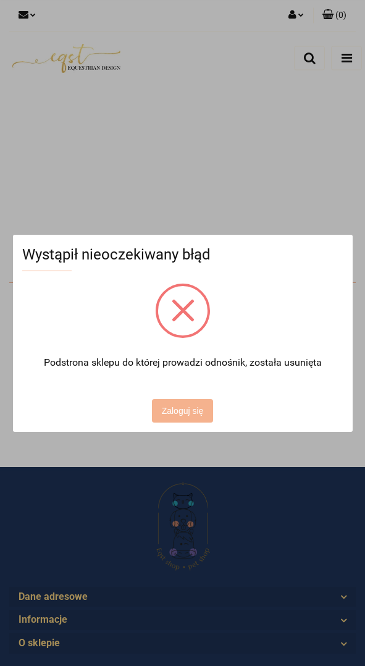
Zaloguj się (183, 411)
